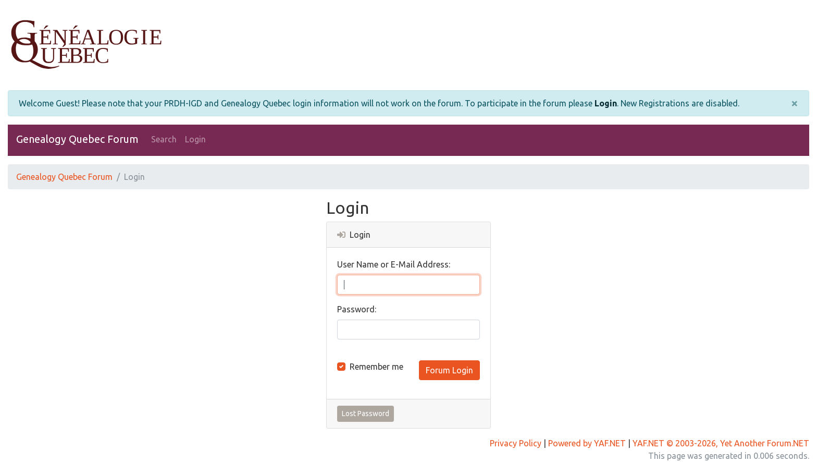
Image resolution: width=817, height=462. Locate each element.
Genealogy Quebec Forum (77, 139)
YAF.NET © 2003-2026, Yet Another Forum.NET (721, 443)
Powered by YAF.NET (587, 443)
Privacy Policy (515, 443)
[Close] (795, 103)
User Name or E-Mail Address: (393, 264)
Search (164, 139)
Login (606, 103)
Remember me (376, 366)
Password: (356, 309)
